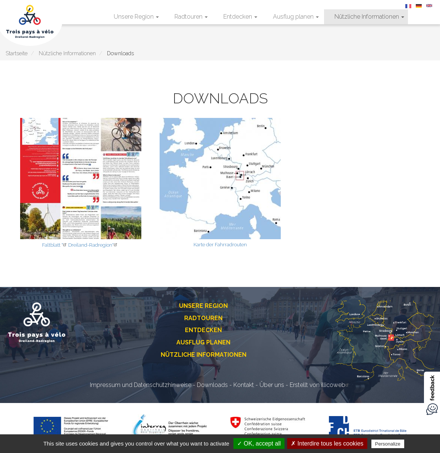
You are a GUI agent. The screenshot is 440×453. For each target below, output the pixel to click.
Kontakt (243, 384)
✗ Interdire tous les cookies (327, 443)
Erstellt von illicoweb (320, 384)
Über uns (272, 384)
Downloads (212, 384)
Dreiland (77, 245)
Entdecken (240, 16)
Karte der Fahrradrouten (220, 244)
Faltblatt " (55, 245)
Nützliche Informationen (369, 16)
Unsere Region (136, 16)
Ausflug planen (296, 16)
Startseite (17, 53)
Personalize (387, 444)
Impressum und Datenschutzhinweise (140, 384)
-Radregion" (103, 245)
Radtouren (191, 16)
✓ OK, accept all (259, 443)
